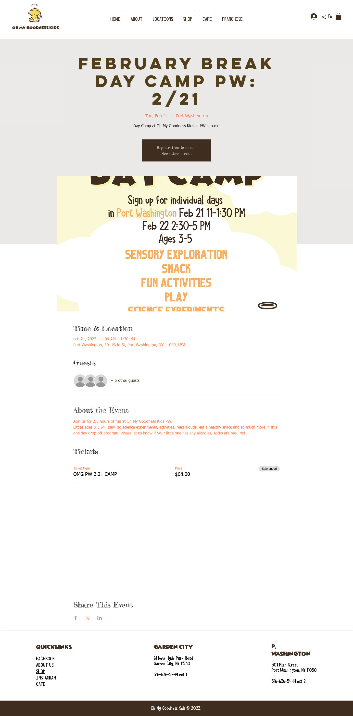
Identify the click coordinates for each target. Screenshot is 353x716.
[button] (163, 17)
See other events (176, 153)
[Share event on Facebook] (75, 618)
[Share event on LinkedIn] (99, 618)
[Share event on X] (87, 618)
